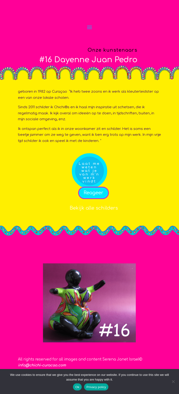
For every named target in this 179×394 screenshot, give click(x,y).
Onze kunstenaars (112, 50)
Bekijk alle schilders (94, 208)
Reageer (93, 192)
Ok (77, 387)
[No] (173, 381)
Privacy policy (96, 387)
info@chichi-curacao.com (42, 365)
